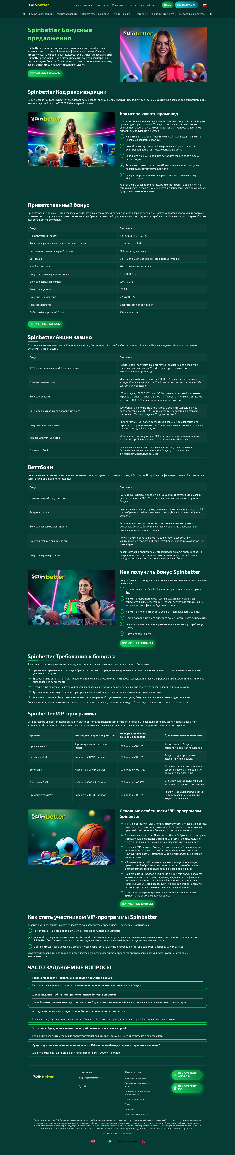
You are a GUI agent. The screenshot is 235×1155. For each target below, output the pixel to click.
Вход (167, 4)
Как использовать (67, 13)
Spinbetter (34, 57)
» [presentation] (211, 14)
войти (178, 184)
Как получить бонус (162, 13)
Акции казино (122, 13)
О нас (127, 1104)
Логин (133, 4)
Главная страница (82, 4)
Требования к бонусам (192, 13)
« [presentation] (24, 14)
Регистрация (119, 4)
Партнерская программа (137, 1114)
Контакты (130, 1109)
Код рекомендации (40, 13)
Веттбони (140, 13)
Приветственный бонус (95, 13)
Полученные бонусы (45, 73)
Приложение (102, 4)
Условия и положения (135, 1078)
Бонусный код (147, 4)
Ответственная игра (135, 1099)
